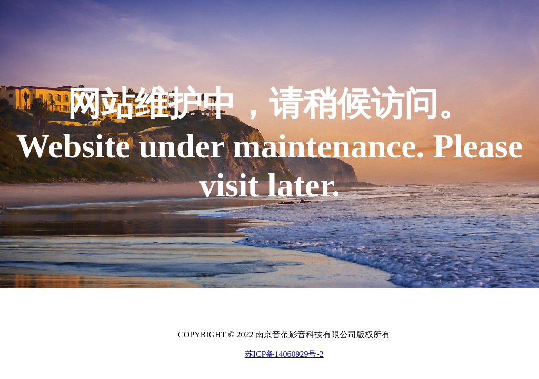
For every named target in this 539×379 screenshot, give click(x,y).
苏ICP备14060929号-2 (284, 354)
